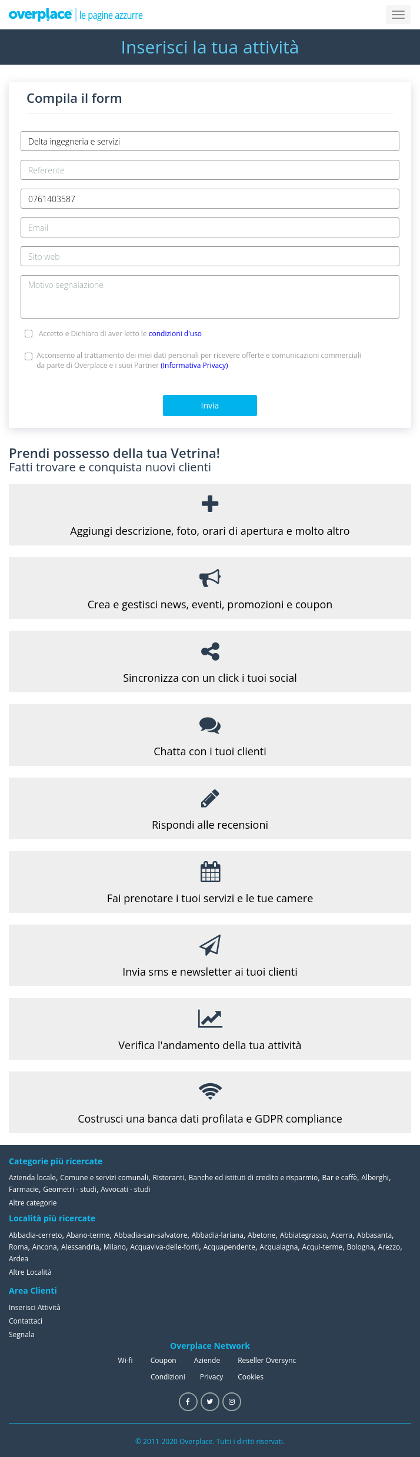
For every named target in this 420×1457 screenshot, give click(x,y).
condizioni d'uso (175, 334)
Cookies (251, 1377)
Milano (115, 1247)
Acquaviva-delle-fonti (164, 1247)
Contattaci (25, 1321)
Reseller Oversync (267, 1360)
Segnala (22, 1334)
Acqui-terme (322, 1247)
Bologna (360, 1247)
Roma (18, 1247)
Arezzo (389, 1247)
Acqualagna (278, 1247)
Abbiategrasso (303, 1235)
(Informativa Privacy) (194, 365)
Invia (210, 405)
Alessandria (80, 1247)
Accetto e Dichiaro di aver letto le (120, 334)
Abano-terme (88, 1235)
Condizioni (168, 1377)
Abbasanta (374, 1235)
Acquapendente (229, 1247)
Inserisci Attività (35, 1307)
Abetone (261, 1235)
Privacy (212, 1377)
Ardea (18, 1259)
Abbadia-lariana (218, 1235)
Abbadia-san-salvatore (151, 1235)
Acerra (342, 1235)
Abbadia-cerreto (35, 1235)
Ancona (44, 1247)
